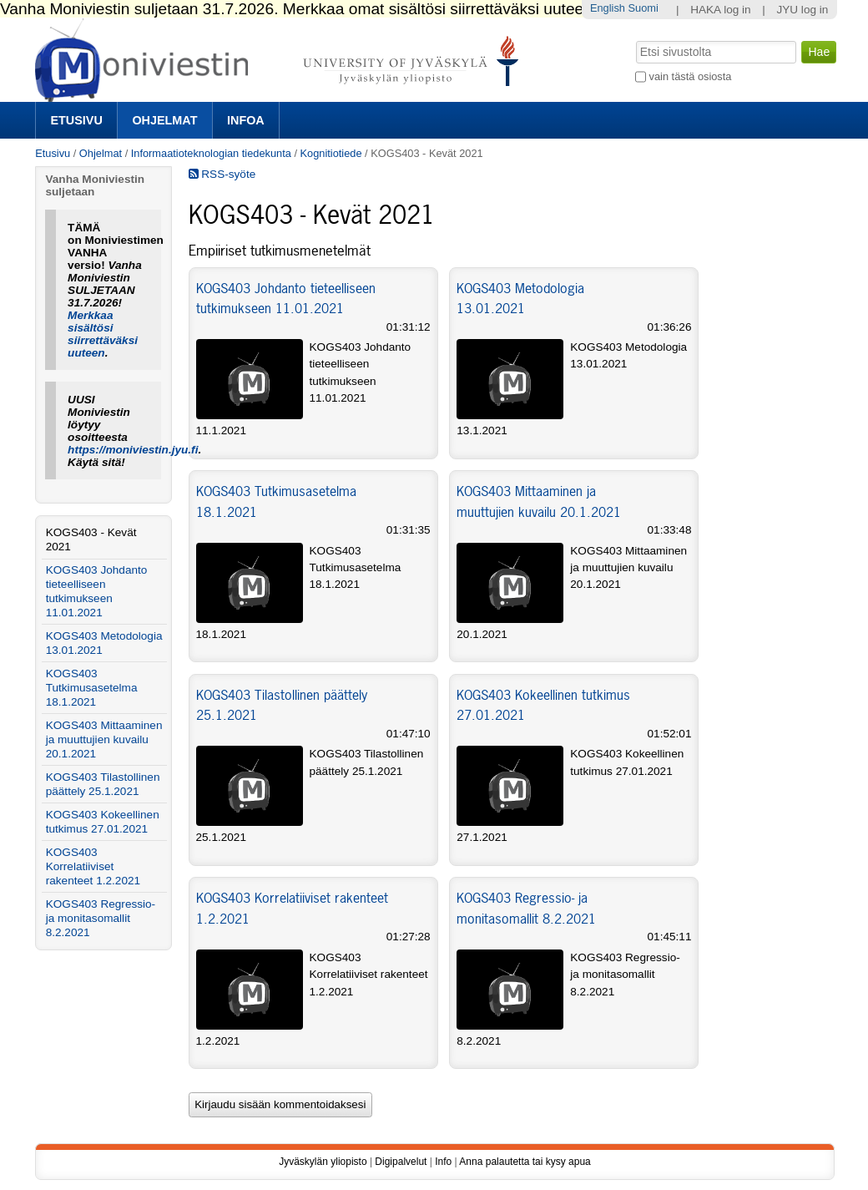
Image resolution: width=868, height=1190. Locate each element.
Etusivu (76, 120)
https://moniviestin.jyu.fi (133, 449)
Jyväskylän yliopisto (322, 1161)
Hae (634, 39)
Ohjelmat (164, 120)
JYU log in (802, 9)
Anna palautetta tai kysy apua (524, 1161)
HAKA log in (720, 9)
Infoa (246, 120)
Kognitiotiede (331, 153)
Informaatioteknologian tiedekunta (211, 153)
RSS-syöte (222, 174)
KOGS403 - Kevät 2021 (91, 539)
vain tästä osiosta (690, 76)
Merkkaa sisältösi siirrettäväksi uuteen (103, 334)
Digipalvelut (400, 1161)
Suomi (643, 8)
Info (443, 1161)
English (607, 8)
